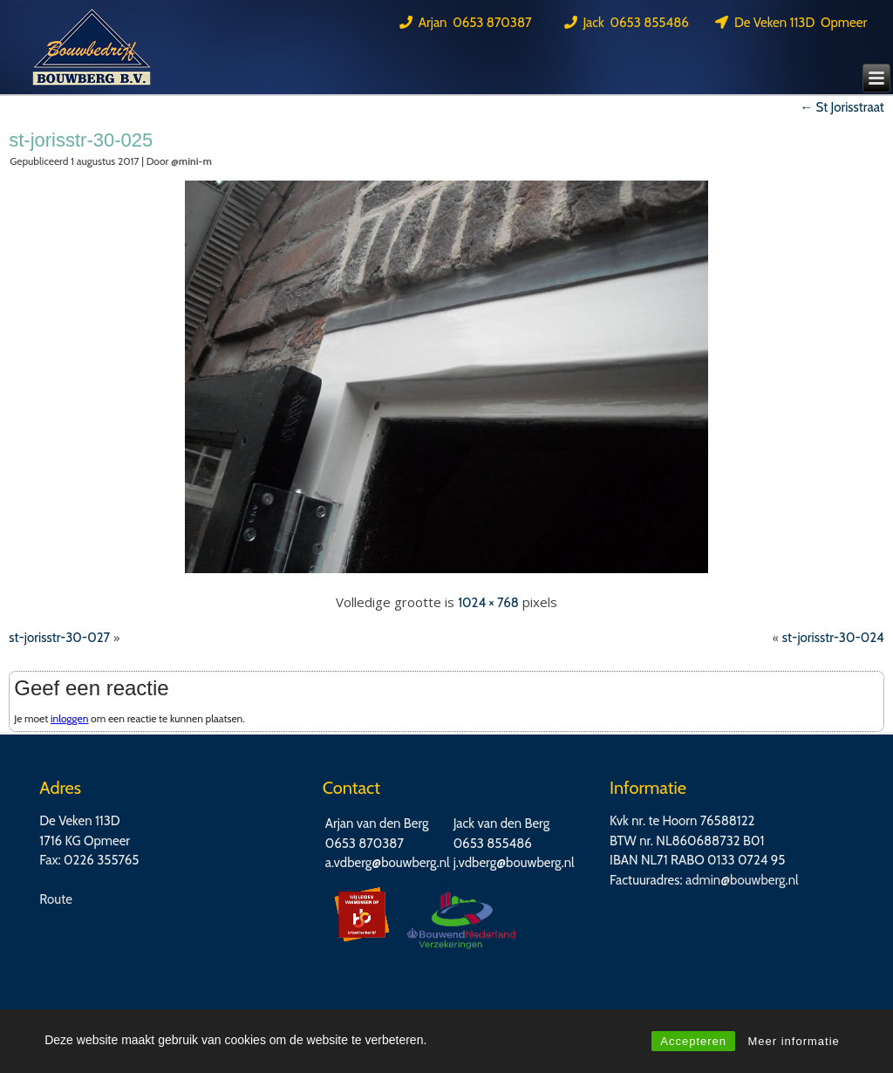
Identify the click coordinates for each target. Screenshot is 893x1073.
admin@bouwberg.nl (742, 880)
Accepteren (693, 1041)
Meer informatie (793, 1041)
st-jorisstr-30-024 (833, 638)
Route (55, 899)
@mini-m (191, 160)
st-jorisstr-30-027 (59, 638)
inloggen (69, 718)
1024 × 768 (488, 603)
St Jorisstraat (842, 107)
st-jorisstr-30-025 (81, 140)
